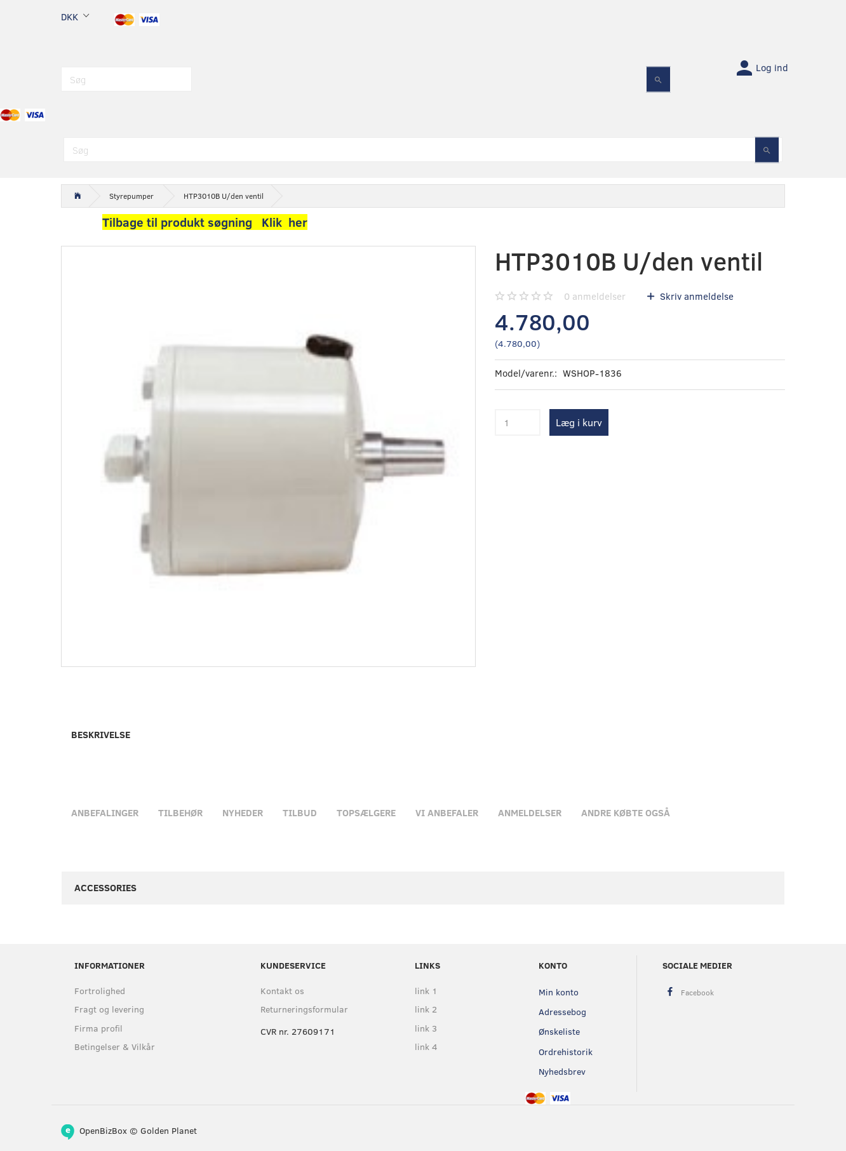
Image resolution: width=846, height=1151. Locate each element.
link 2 (426, 1009)
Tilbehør (180, 812)
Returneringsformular (304, 1009)
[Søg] (658, 79)
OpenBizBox (103, 1130)
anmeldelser (595, 296)
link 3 (426, 1028)
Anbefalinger (104, 812)
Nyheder (242, 812)
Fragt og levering (109, 1009)
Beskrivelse (100, 734)
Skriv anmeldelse (695, 296)
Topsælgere (366, 812)
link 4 (426, 1046)
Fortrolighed (99, 991)
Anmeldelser (529, 812)
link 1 (426, 991)
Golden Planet (168, 1130)
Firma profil (98, 1028)
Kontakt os (282, 991)
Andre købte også (625, 812)
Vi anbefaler (446, 812)
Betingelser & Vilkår (114, 1046)
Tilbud (300, 812)
